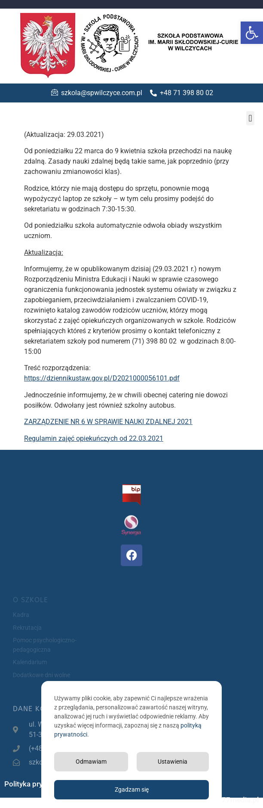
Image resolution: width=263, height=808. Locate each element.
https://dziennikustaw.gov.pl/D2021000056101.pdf (102, 378)
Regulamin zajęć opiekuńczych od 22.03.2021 (93, 438)
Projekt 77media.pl (227, 800)
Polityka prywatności (38, 784)
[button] (252, 33)
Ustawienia (172, 761)
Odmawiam (91, 761)
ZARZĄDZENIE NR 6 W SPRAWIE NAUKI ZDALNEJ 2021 (108, 422)
